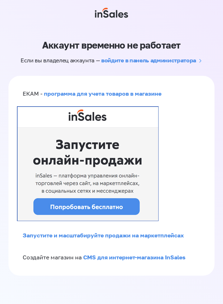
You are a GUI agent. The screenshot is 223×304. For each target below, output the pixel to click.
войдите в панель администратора (148, 60)
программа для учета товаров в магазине (102, 93)
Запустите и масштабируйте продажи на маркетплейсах (103, 235)
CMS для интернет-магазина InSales (134, 257)
